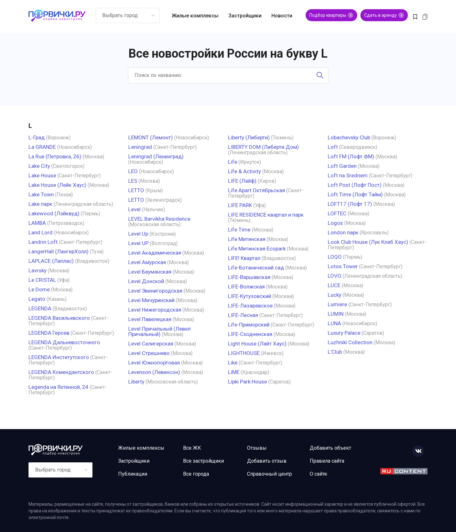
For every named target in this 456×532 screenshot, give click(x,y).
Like (233, 362)
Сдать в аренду (384, 15)
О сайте (318, 474)
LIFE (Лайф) (242, 181)
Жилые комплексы (195, 16)
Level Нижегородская (154, 310)
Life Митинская (246, 239)
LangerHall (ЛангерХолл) (58, 251)
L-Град (36, 137)
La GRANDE (42, 147)
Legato (36, 299)
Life (232, 162)
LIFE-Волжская (246, 286)
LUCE (334, 285)
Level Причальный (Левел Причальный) (159, 331)
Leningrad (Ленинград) (156, 156)
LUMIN (336, 314)
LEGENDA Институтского (58, 357)
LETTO (136, 190)
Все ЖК (192, 448)
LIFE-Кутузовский (249, 296)
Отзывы (257, 448)
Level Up (138, 234)
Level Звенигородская (155, 291)
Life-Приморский (248, 324)
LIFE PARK (240, 205)
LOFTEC (337, 213)
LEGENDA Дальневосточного (64, 342)
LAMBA (37, 223)
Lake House (42, 175)
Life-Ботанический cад (256, 267)
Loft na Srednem (348, 175)
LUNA (334, 323)
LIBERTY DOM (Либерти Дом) (263, 147)
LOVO (334, 276)
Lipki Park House (247, 381)
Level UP (138, 243)
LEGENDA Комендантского (61, 372)
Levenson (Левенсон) (154, 372)
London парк (343, 232)
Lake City (39, 166)
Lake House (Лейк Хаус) (57, 185)
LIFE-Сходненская (250, 334)
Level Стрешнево (149, 353)
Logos (335, 223)
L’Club (335, 352)
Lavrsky (37, 270)
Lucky (334, 295)
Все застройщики (203, 461)
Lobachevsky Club (349, 137)
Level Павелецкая (149, 319)
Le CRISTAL (42, 280)
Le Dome (39, 289)
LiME (233, 372)
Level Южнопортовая (154, 362)
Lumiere (337, 304)
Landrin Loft (43, 242)
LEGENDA (39, 308)
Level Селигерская (150, 343)
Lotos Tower (343, 266)
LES (132, 181)
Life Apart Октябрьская (256, 190)
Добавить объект (330, 448)
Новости (281, 16)
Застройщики (245, 16)
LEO (133, 171)
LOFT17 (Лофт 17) (350, 204)
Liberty (136, 381)
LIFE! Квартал (244, 258)
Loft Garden (342, 166)
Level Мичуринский (151, 300)
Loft (333, 147)
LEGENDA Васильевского (59, 318)
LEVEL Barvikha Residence (159, 219)
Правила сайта (327, 461)
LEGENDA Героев (48, 333)
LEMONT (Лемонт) (150, 137)
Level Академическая (154, 253)
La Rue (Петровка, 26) (54, 156)
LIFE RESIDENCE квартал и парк (266, 215)
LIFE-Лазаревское (250, 305)
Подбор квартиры (331, 15)
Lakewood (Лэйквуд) (53, 213)
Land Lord (40, 232)
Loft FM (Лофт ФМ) (351, 156)
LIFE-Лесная (243, 315)
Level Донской (146, 281)
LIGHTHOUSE (244, 353)
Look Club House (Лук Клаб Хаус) (368, 242)
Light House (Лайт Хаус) (257, 343)
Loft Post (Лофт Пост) (355, 185)
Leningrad (140, 147)
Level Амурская (147, 262)
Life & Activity (244, 171)
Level (134, 209)
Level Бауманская (149, 272)
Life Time (239, 229)
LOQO (335, 257)
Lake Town (41, 194)
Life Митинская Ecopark (257, 248)
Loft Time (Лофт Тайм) (355, 194)
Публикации (132, 474)
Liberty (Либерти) (249, 137)
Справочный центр (269, 474)
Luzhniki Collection (350, 342)
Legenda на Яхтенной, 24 (58, 387)
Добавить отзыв (267, 461)
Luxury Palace (344, 333)
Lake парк (40, 204)
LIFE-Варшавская (249, 277)
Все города (196, 474)
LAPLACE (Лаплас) (51, 261)
